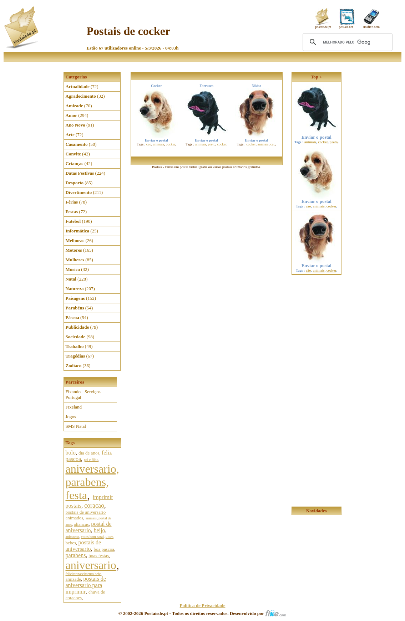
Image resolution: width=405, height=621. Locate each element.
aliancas (81, 524)
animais (91, 518)
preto (212, 144)
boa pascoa (104, 549)
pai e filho (91, 460)
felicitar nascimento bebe (84, 574)
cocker (170, 144)
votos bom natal (92, 537)
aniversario (91, 565)
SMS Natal (76, 426)
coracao (94, 505)
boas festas (98, 555)
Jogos (71, 416)
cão (148, 144)
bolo (71, 453)
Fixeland (74, 407)
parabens (76, 555)
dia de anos (89, 453)
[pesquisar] (346, 42)
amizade (73, 579)
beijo (99, 530)
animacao (72, 537)
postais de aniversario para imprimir (86, 585)
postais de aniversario (83, 545)
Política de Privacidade (203, 605)
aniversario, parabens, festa (92, 482)
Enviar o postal (316, 135)
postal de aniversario (89, 527)
